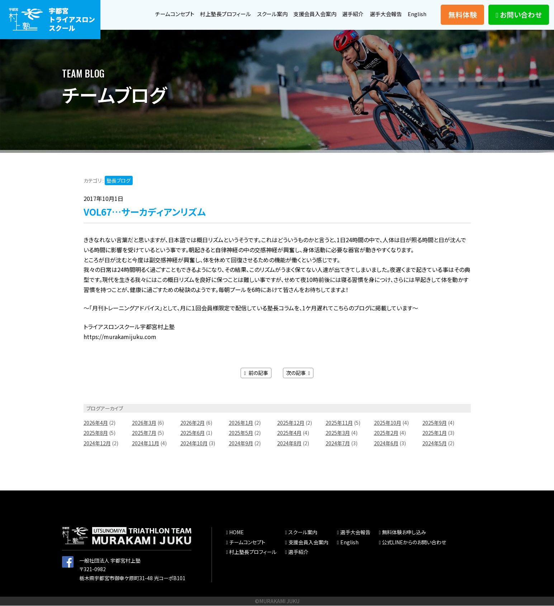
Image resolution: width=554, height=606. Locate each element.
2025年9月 (434, 423)
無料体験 (462, 14)
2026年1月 (241, 423)
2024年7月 (338, 443)
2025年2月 (386, 433)
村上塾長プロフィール (215, 13)
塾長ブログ (119, 180)
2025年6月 (192, 433)
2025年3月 (338, 433)
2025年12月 (290, 423)
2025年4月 (289, 433)
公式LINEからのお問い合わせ (414, 542)
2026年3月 (144, 423)
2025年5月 (241, 433)
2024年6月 (386, 443)
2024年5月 (434, 443)
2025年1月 (434, 433)
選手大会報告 (384, 13)
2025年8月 (96, 433)
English (416, 13)
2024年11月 (145, 443)
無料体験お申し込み (404, 532)
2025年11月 (339, 423)
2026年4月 (96, 423)
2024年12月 (97, 443)
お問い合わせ (519, 14)
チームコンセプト (161, 13)
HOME (236, 532)
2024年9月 (241, 443)
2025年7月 (144, 433)
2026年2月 (192, 423)
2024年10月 (194, 443)
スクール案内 (264, 13)
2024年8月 (289, 443)
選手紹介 (349, 13)
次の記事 (298, 373)
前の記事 (256, 373)
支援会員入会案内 (309, 13)
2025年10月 (387, 423)
